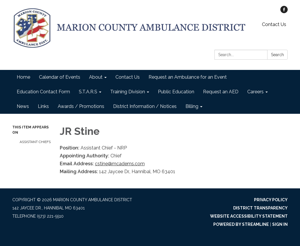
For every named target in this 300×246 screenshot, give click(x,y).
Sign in (280, 224)
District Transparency (260, 208)
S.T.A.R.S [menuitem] (88, 91)
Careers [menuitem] (255, 91)
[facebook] (284, 11)
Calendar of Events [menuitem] (59, 77)
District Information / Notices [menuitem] (145, 106)
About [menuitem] (96, 77)
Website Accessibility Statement (249, 216)
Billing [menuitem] (191, 106)
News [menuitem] (23, 106)
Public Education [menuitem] (176, 91)
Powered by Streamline (241, 224)
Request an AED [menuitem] (220, 91)
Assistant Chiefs (35, 142)
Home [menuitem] (23, 77)
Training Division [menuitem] (127, 91)
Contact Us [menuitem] (127, 77)
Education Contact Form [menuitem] (43, 91)
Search (277, 54)
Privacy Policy (271, 199)
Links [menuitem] (43, 106)
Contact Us (274, 24)
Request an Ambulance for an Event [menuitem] (188, 77)
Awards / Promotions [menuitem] (81, 106)
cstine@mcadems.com (120, 163)
